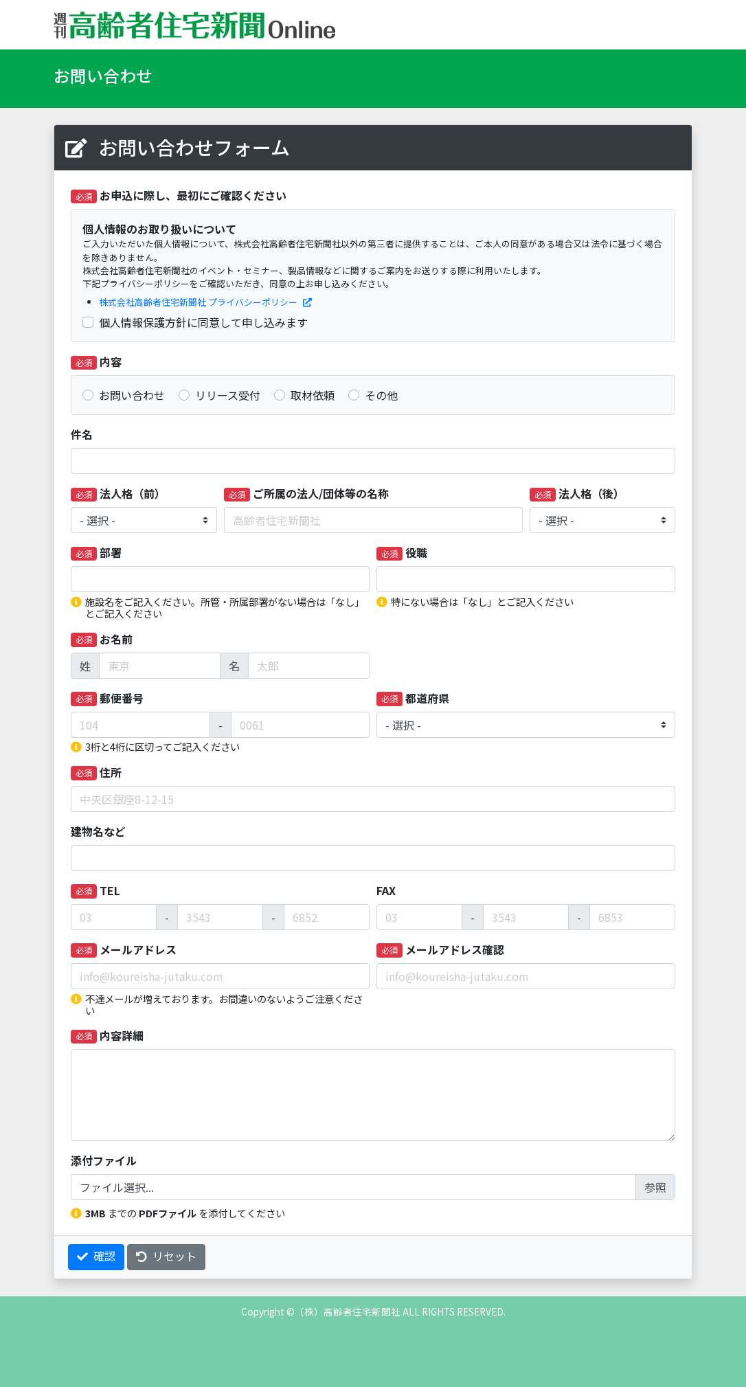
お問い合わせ (132, 395)
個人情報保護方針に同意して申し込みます (203, 322)
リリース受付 (227, 395)
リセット (166, 1256)
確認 (96, 1256)
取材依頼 (313, 395)
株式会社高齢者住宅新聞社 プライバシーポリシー (205, 301)
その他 (381, 395)
